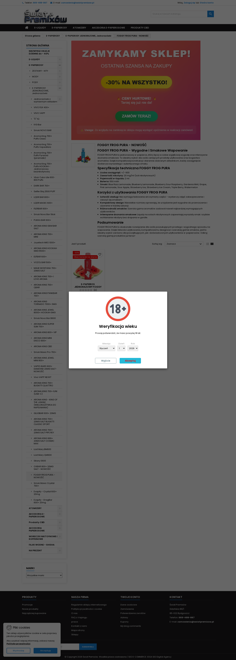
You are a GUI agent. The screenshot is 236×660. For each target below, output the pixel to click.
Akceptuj (130, 360)
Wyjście (105, 360)
